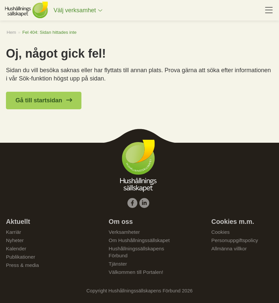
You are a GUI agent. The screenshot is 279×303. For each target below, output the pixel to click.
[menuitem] (78, 10)
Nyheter (15, 240)
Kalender (16, 248)
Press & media (22, 265)
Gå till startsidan (39, 100)
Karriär (13, 232)
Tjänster (118, 264)
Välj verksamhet (75, 10)
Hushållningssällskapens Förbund (136, 252)
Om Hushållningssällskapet (139, 240)
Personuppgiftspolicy (234, 240)
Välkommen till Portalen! (136, 272)
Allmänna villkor (229, 248)
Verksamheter (124, 232)
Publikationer (20, 257)
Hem (11, 32)
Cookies (220, 232)
